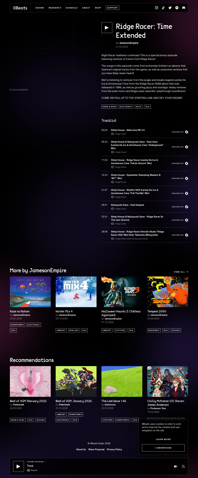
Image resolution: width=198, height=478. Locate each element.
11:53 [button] (104, 160)
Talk (147, 107)
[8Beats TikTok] (163, 7)
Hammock (110, 404)
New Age (73, 330)
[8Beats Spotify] (176, 7)
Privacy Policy (114, 449)
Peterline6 (18, 404)
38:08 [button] (104, 231)
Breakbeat (154, 330)
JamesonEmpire (129, 42)
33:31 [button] (104, 216)
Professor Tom (158, 408)
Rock (138, 107)
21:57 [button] (104, 190)
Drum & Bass (109, 107)
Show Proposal (96, 449)
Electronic (126, 107)
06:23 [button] (104, 141)
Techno (176, 330)
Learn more (163, 439)
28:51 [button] (104, 205)
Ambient (61, 330)
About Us (81, 449)
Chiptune (120, 330)
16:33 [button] (104, 175)
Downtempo (17, 325)
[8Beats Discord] (183, 7)
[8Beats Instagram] (156, 7)
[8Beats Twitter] (170, 7)
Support (112, 8)
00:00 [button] (104, 130)
